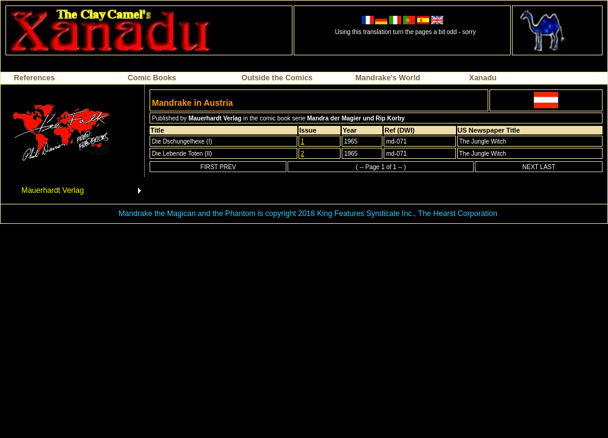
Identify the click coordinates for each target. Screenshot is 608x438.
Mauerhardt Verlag (52, 190)
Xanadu (483, 78)
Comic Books (152, 78)
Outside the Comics (277, 78)
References (34, 78)
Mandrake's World (387, 78)
